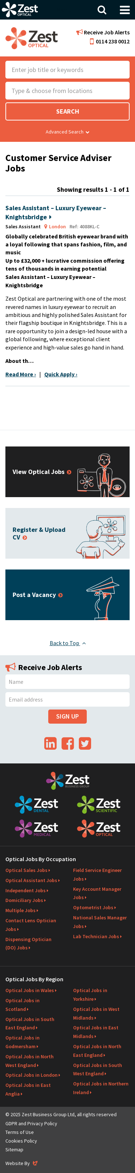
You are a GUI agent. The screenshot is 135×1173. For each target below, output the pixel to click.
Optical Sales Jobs (26, 870)
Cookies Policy (21, 1141)
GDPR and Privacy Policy (31, 1123)
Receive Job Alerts (103, 32)
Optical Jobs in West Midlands (96, 1013)
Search (67, 111)
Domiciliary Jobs (24, 900)
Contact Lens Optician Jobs (30, 924)
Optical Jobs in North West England (29, 1060)
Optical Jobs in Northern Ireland (101, 1088)
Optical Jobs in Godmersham (22, 1042)
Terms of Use (19, 1132)
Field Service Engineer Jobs (97, 874)
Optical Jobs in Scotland (22, 1004)
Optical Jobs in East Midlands (95, 1031)
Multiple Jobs (20, 910)
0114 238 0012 (110, 41)
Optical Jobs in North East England (97, 1050)
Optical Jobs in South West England (97, 1069)
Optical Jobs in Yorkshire (90, 994)
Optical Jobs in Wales (29, 990)
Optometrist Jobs (93, 907)
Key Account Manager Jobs (97, 893)
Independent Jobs (25, 890)
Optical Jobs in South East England (29, 1023)
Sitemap (14, 1149)
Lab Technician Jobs (96, 936)
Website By (22, 1163)
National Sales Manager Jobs (100, 921)
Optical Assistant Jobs (31, 880)
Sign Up (67, 716)
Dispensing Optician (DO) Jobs (28, 943)
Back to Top (68, 643)
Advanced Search (67, 131)
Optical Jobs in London (31, 1075)
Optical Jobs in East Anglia (28, 1089)
